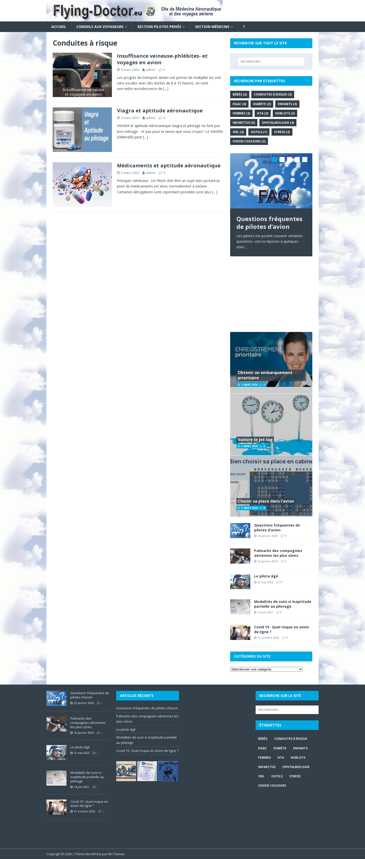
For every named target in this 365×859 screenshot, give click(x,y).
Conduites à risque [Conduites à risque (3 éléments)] (273, 94)
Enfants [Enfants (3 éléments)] (287, 104)
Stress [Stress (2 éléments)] (282, 132)
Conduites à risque (290, 739)
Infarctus (267, 767)
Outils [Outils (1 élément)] (259, 132)
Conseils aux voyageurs (100, 26)
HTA (281, 757)
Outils (277, 776)
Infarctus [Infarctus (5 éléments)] (244, 122)
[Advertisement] (271, 294)
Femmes (264, 757)
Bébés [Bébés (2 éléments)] (240, 94)
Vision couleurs (272, 785)
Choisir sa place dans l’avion (266, 501)
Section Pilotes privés (159, 26)
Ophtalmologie (296, 767)
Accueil (58, 26)
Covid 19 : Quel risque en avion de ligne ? (281, 629)
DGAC (262, 748)
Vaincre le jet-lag (255, 439)
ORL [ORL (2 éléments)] (238, 132)
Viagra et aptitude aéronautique (160, 110)
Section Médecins (212, 26)
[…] (165, 88)
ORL (261, 776)
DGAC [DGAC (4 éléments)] (239, 104)
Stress (294, 776)
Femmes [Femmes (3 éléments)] (241, 113)
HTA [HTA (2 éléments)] (262, 113)
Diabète (279, 748)
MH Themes (116, 854)
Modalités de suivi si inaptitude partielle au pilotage (282, 603)
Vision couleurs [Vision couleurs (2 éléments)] (249, 141)
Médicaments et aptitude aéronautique (169, 165)
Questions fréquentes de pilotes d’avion (277, 527)
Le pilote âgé (266, 576)
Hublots (298, 757)
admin (151, 69)
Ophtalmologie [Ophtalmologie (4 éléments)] (278, 122)
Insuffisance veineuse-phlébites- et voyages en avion (162, 59)
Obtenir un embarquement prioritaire (265, 375)
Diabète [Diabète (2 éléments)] (262, 104)
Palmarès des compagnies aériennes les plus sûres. (278, 553)
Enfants (300, 748)
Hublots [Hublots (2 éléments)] (285, 113)
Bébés (262, 739)
